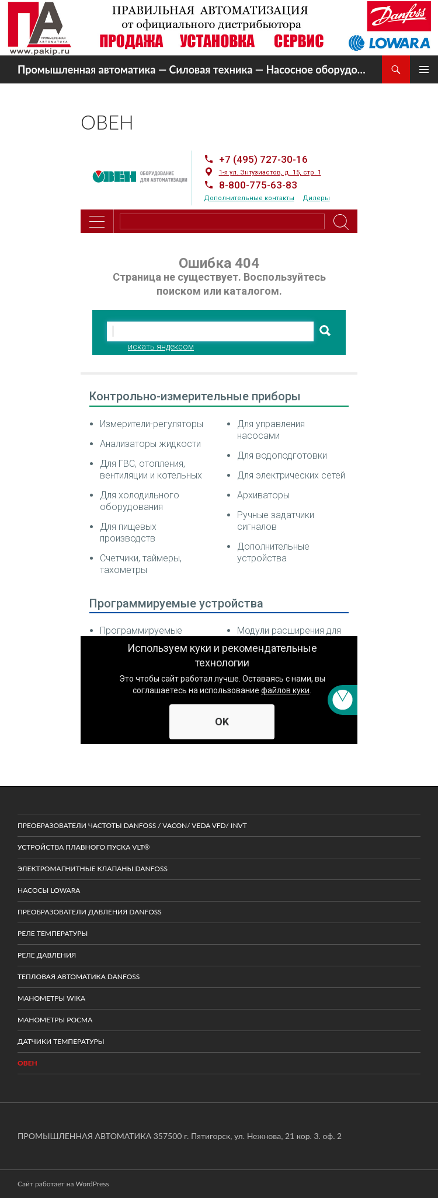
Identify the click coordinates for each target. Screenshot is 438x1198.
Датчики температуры (61, 1041)
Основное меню (424, 69)
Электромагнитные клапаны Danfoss (93, 868)
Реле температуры (53, 933)
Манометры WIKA (51, 998)
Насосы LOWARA (49, 890)
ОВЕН (27, 1063)
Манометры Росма (55, 1019)
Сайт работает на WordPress (63, 1183)
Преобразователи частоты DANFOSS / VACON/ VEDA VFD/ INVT (132, 825)
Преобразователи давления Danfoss (90, 911)
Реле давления (47, 955)
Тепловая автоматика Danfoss (79, 976)
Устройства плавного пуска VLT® (84, 847)
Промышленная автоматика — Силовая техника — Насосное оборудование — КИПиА (194, 69)
